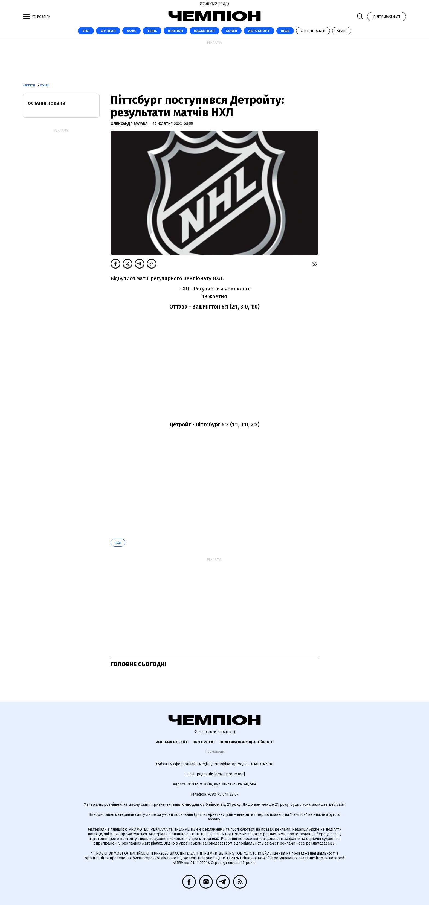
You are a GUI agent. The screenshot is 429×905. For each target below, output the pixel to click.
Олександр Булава (129, 123)
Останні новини (46, 103)
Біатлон (175, 31)
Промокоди (214, 751)
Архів (342, 31)
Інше (285, 31)
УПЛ (85, 31)
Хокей (231, 31)
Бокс (131, 31)
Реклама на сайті (172, 742)
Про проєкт (204, 742)
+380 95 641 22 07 (223, 794)
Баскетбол (204, 31)
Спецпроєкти (313, 31)
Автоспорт (259, 31)
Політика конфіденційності (246, 742)
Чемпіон (29, 85)
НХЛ (118, 543)
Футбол (108, 31)
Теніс (152, 31)
